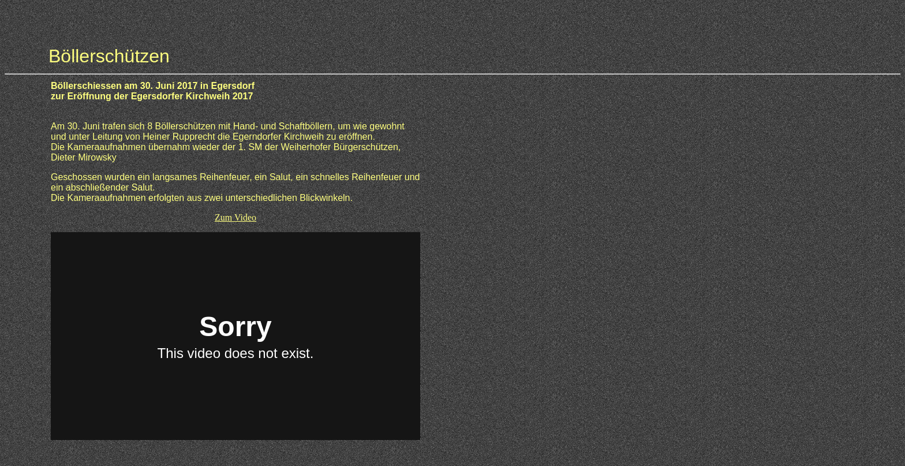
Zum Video (235, 217)
